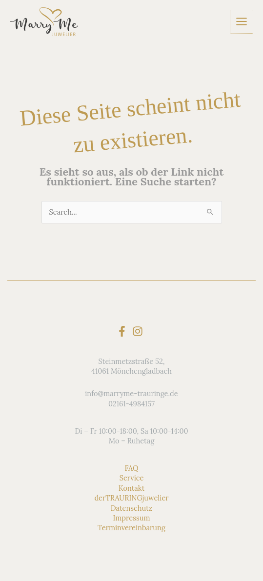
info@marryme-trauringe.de (131, 393)
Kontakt (132, 488)
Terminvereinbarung (131, 527)
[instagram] (139, 331)
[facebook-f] (124, 331)
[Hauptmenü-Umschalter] (242, 21)
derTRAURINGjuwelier (131, 497)
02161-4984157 (131, 403)
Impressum (131, 517)
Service (132, 477)
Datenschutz (132, 508)
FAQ (131, 468)
